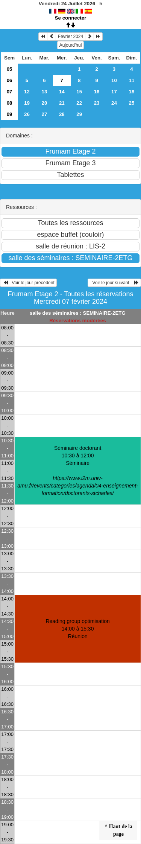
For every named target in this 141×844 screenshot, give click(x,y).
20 (44, 103)
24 (114, 103)
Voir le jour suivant (114, 282)
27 (44, 114)
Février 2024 (70, 36)
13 (44, 91)
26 (27, 114)
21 (62, 103)
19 (27, 103)
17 (114, 91)
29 (79, 114)
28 (62, 114)
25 (132, 103)
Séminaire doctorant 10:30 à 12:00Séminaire (77, 470)
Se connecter (70, 18)
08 (9, 103)
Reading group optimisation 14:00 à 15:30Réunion (77, 628)
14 (62, 91)
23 (97, 103)
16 (97, 91)
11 (132, 80)
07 (9, 91)
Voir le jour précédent (28, 282)
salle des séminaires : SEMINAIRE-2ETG (78, 313)
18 (132, 91)
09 (9, 114)
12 (27, 91)
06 (9, 80)
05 (9, 69)
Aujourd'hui (70, 45)
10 (114, 80)
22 (79, 103)
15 (79, 91)
